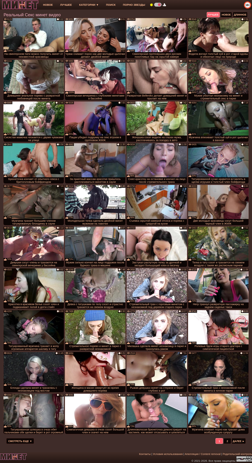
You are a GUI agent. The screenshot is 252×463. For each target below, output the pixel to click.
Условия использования (168, 453)
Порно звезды (134, 4)
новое (48, 4)
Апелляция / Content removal (202, 453)
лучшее (66, 4)
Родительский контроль (237, 453)
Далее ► (239, 441)
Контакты (145, 453)
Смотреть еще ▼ (20, 441)
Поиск (111, 4)
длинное (240, 14)
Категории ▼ (89, 4)
